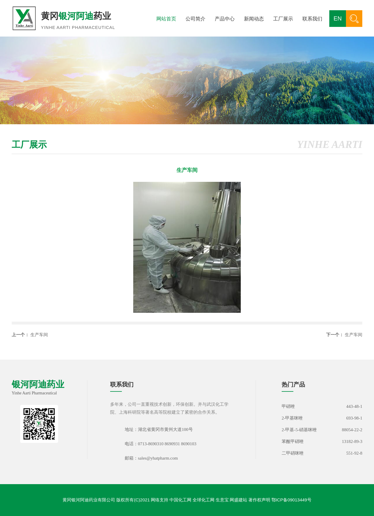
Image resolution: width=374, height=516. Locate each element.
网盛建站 (238, 499)
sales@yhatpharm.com (158, 458)
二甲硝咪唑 (293, 453)
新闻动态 (254, 19)
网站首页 (166, 19)
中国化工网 (180, 499)
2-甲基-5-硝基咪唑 (299, 429)
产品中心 (225, 19)
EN (338, 18)
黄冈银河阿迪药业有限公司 (89, 499)
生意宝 (222, 499)
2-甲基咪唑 (292, 418)
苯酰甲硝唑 (293, 441)
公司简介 (195, 19)
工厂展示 (283, 19)
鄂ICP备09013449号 (291, 499)
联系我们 (312, 19)
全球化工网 (203, 499)
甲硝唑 (288, 406)
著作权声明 (259, 499)
